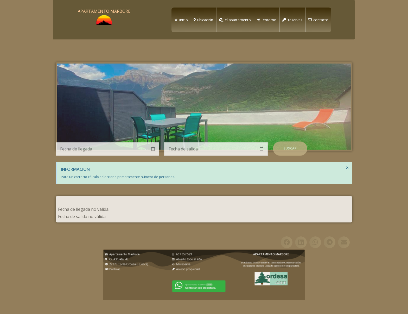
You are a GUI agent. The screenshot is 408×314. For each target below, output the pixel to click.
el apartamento (238, 19)
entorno (269, 19)
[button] (286, 252)
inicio (183, 19)
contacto (320, 19)
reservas (295, 19)
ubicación (205, 19)
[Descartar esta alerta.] (347, 167)
